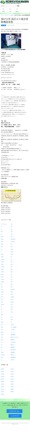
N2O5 (12, 254)
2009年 (12, 381)
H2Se (2, 332)
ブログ (6, 15)
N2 (11, 244)
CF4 (2, 287)
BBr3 (2, 241)
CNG (2, 297)
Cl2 (1, 294)
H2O (2, 327)
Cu (1, 309)
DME (2, 314)
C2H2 (2, 254)
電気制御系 (13, 357)
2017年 (2, 389)
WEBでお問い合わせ (14, 411)
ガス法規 (11, 15)
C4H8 (2, 277)
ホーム (2, 15)
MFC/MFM (13, 239)
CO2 (2, 302)
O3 (11, 277)
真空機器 (12, 352)
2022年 (2, 376)
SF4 (11, 284)
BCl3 (2, 244)
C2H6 (2, 261)
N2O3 (12, 249)
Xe (11, 322)
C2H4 (2, 256)
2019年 (2, 384)
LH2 (11, 224)
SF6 (11, 287)
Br (1, 249)
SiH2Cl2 (12, 297)
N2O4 (12, 251)
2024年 (2, 371)
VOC (12, 317)
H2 (1, 324)
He (1, 342)
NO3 (12, 271)
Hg (1, 347)
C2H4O (2, 259)
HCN (2, 339)
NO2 (12, 269)
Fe (1, 319)
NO (11, 266)
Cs (1, 307)
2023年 (2, 374)
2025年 (2, 369)
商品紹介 (12, 339)
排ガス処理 (13, 342)
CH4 (2, 289)
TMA (12, 307)
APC (2, 231)
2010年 (12, 379)
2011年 (12, 376)
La (1, 359)
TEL (10, 10)
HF (1, 344)
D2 (1, 312)
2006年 (12, 389)
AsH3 (2, 239)
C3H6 (2, 264)
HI (1, 349)
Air (1, 226)
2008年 (12, 384)
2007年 (12, 386)
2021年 (2, 379)
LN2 (11, 229)
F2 (1, 317)
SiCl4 (12, 292)
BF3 (2, 246)
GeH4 (2, 322)
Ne (11, 259)
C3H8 (2, 269)
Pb (11, 279)
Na (11, 256)
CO (1, 299)
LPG (12, 236)
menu (17, 10)
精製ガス (12, 354)
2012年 (12, 374)
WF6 (12, 319)
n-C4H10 (12, 241)
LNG (12, 231)
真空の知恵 (13, 349)
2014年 (12, 369)
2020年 (2, 381)
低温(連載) (13, 334)
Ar (1, 234)
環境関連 (12, 347)
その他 (12, 324)
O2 (11, 274)
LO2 (11, 234)
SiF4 (12, 294)
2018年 (2, 386)
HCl (2, 337)
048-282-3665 (15, 416)
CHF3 (2, 292)
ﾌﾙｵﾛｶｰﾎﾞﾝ (13, 359)
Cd (1, 284)
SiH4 (12, 299)
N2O (12, 246)
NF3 (11, 261)
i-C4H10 (2, 354)
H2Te (2, 334)
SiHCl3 (12, 302)
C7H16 (2, 279)
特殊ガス (12, 344)
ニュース (12, 332)
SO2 (12, 304)
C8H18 (2, 282)
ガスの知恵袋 (13, 327)
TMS (12, 312)
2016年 (2, 391)
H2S (2, 329)
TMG (12, 309)
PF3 (11, 282)
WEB (3, 10)
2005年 (12, 391)
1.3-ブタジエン (4, 224)
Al (1, 229)
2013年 (12, 371)
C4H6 (2, 274)
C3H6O (2, 266)
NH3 (12, 264)
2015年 (2, 394)
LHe (11, 226)
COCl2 (2, 304)
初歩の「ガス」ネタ (14, 337)
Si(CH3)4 (13, 289)
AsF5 (2, 236)
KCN (2, 357)
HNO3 (2, 352)
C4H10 (2, 271)
